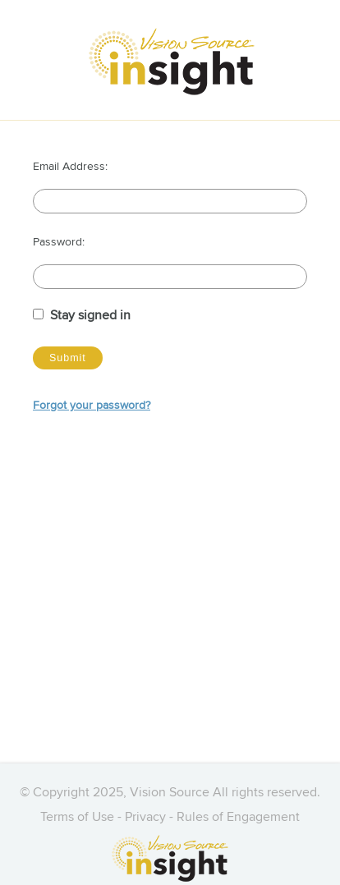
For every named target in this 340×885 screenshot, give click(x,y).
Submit (67, 358)
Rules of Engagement (238, 817)
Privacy (145, 817)
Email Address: (70, 166)
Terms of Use (77, 817)
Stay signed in (90, 316)
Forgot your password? (91, 405)
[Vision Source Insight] (174, 61)
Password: (59, 242)
